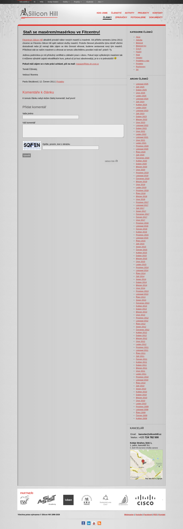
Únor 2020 (140, 170)
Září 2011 (140, 356)
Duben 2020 (141, 164)
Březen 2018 (141, 196)
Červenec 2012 (142, 330)
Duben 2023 (141, 116)
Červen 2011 (141, 359)
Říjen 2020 (140, 152)
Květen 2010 (141, 392)
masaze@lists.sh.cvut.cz (87, 64)
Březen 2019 (141, 181)
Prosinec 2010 (142, 377)
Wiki (41, 2)
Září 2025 (140, 87)
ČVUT (138, 49)
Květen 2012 (141, 332)
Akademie (89, 2)
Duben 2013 (141, 309)
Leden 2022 (141, 134)
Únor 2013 (140, 315)
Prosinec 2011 (142, 347)
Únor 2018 (140, 199)
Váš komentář (29, 122)
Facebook (148, 515)
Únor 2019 (140, 184)
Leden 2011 (141, 374)
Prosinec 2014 (142, 267)
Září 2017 (140, 208)
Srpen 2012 (141, 327)
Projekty (78, 2)
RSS (155, 515)
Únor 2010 (140, 401)
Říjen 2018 (140, 193)
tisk (113, 161)
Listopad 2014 (142, 270)
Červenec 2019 (142, 178)
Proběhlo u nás (142, 61)
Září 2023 (140, 113)
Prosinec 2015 (142, 235)
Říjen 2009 (140, 412)
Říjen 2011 (140, 353)
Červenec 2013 (142, 303)
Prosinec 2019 (142, 173)
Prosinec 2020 (142, 146)
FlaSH (138, 52)
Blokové (139, 43)
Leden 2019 (141, 187)
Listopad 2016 (142, 226)
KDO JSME (102, 13)
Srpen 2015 (141, 247)
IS (34, 2)
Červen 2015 (141, 250)
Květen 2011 (141, 362)
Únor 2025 (140, 93)
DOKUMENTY (156, 17)
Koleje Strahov (53, 2)
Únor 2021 (140, 140)
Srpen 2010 (141, 389)
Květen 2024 (141, 105)
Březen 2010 (141, 398)
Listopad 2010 (142, 380)
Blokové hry (141, 46)
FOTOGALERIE (138, 17)
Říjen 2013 (140, 297)
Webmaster (129, 515)
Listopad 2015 (142, 238)
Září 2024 (140, 102)
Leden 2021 (141, 143)
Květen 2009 (141, 418)
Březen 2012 (141, 338)
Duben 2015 (141, 256)
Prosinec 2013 (142, 291)
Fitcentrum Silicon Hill (33, 40)
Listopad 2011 (142, 350)
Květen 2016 (141, 232)
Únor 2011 (140, 371)
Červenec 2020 (142, 158)
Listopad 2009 (142, 409)
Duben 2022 (141, 128)
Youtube (138, 515)
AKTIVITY (129, 13)
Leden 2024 (141, 108)
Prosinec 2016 (142, 223)
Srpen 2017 (141, 211)
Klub (138, 55)
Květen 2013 (141, 306)
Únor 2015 (140, 261)
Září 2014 (140, 276)
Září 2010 (140, 386)
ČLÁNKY (107, 17)
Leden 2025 (141, 96)
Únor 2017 (140, 220)
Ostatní (139, 58)
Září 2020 (140, 155)
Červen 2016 (141, 229)
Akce (100, 2)
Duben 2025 (141, 90)
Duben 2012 (141, 335)
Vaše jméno (28, 113)
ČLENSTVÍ (116, 13)
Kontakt (162, 515)
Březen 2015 (141, 258)
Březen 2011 (141, 368)
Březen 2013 (141, 312)
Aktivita (139, 40)
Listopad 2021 (142, 137)
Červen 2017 (141, 217)
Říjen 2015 (140, 241)
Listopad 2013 (142, 294)
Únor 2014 (140, 288)
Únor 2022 (140, 131)
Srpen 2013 (141, 300)
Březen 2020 (141, 167)
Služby (66, 2)
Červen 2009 (141, 415)
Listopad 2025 (142, 84)
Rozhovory (140, 66)
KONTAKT (158, 13)
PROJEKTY (143, 13)
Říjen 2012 (140, 324)
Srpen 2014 (141, 279)
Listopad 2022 (142, 125)
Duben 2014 (141, 282)
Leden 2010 (141, 403)
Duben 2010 (141, 395)
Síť (137, 69)
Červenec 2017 (142, 214)
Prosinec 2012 (142, 318)
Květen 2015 (141, 253)
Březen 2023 (141, 119)
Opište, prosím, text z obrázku (56, 144)
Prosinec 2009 (142, 406)
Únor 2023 (140, 122)
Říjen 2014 (140, 273)
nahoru (107, 161)
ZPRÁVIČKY (121, 17)
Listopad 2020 (142, 149)
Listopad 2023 (142, 110)
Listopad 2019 (142, 176)
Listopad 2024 (142, 99)
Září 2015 (140, 244)
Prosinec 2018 (142, 190)
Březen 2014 (141, 285)
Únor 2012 (140, 341)
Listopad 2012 (142, 321)
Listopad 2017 (142, 205)
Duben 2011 (141, 365)
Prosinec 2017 (142, 202)
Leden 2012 (141, 344)
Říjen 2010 (140, 383)
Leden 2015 (141, 264)
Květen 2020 (141, 161)
